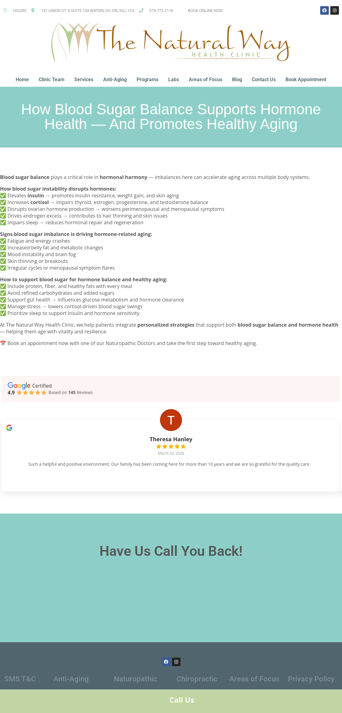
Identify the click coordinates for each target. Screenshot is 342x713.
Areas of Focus (205, 79)
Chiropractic (197, 681)
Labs (173, 79)
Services (83, 79)
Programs (147, 79)
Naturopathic (135, 681)
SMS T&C (20, 681)
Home (22, 79)
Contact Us (264, 79)
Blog (237, 79)
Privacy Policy (311, 681)
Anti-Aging (115, 79)
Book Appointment (306, 79)
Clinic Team (51, 79)
